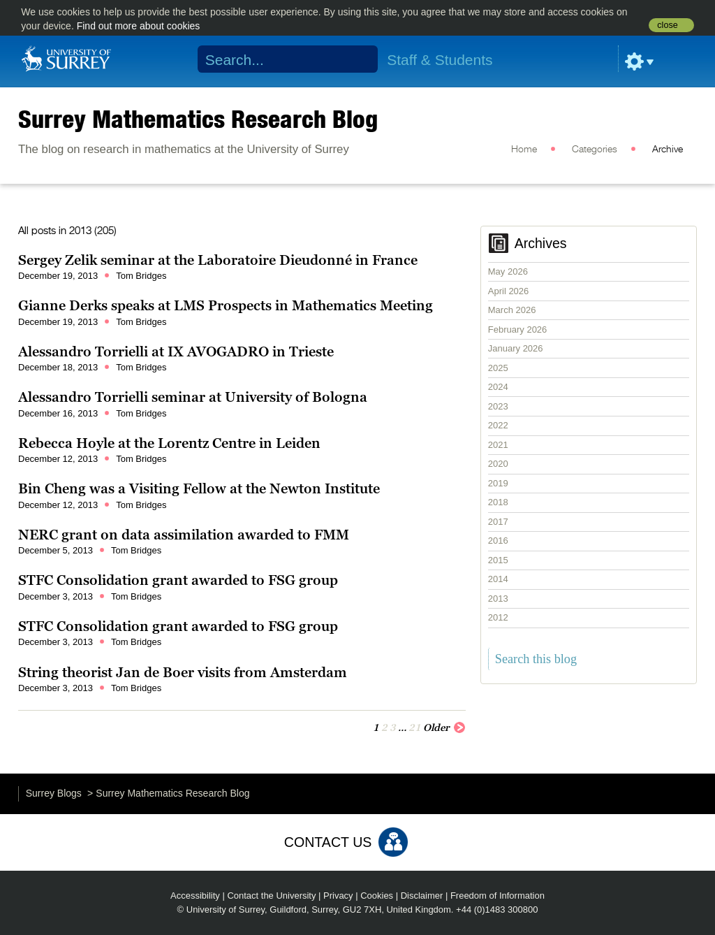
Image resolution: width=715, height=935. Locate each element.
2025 (498, 368)
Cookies (376, 895)
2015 (498, 560)
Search (358, 59)
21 (414, 727)
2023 (498, 406)
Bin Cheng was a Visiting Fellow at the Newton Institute (199, 488)
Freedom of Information (497, 895)
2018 (498, 502)
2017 (498, 521)
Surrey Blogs (54, 793)
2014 (498, 579)
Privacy (338, 895)
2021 (498, 445)
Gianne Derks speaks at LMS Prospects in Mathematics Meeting (225, 305)
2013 (498, 598)
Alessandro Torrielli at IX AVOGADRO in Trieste (176, 351)
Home (524, 149)
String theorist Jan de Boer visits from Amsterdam (182, 672)
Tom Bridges (141, 275)
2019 (498, 483)
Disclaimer (422, 895)
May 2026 (508, 271)
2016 (498, 540)
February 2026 (517, 329)
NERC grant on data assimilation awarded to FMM (183, 534)
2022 (498, 425)
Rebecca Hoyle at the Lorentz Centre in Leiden (169, 443)
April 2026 (508, 291)
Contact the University (271, 895)
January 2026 (515, 348)
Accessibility (195, 895)
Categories (594, 149)
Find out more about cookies (138, 25)
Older (444, 726)
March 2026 (512, 310)
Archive (667, 149)
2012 (498, 617)
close (667, 25)
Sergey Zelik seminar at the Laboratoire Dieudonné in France (218, 260)
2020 (498, 463)
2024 (498, 387)
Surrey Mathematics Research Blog (198, 118)
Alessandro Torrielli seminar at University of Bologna (192, 397)
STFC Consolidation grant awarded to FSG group (178, 580)
